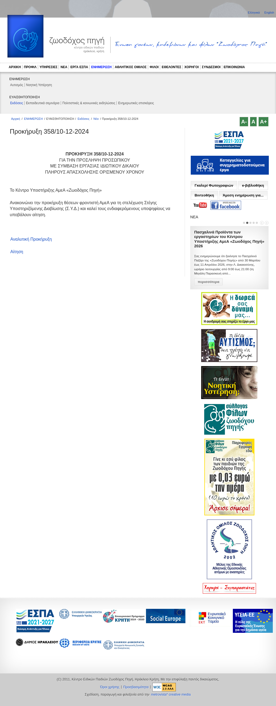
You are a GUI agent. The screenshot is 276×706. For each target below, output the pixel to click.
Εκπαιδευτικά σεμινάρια (42, 103)
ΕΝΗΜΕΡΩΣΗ (101, 67)
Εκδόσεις (16, 103)
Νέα (96, 118)
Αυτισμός (16, 85)
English (269, 12)
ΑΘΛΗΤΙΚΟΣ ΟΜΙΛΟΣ (131, 67)
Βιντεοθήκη (204, 195)
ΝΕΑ (63, 67)
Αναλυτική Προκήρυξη (31, 239)
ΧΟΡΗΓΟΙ (191, 67)
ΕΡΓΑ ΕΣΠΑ (79, 67)
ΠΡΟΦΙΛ (30, 67)
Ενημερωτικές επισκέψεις (136, 103)
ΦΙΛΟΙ (154, 67)
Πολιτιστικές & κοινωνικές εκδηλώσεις (88, 103)
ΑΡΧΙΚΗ (15, 67)
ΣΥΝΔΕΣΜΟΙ (211, 67)
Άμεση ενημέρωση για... (243, 195)
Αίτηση (16, 251)
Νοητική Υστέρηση (39, 85)
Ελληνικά (254, 12)
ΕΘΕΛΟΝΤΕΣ (171, 67)
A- (244, 122)
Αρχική (15, 118)
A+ (263, 122)
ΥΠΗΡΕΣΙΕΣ (49, 67)
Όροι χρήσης (109, 687)
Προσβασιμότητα (136, 687)
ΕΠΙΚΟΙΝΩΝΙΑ (234, 67)
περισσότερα (208, 277)
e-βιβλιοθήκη (253, 185)
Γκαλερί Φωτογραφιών (213, 185)
